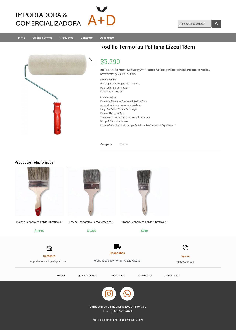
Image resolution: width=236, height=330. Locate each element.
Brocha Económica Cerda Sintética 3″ (91, 222)
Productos (66, 37)
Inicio (21, 37)
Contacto (87, 37)
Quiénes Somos (42, 37)
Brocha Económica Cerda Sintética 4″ (39, 222)
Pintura (124, 144)
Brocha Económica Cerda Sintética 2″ (144, 222)
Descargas (107, 37)
